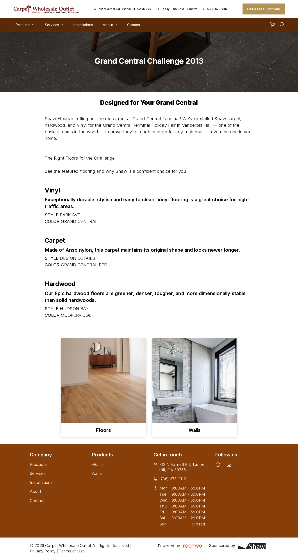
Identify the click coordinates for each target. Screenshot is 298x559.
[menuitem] (25, 25)
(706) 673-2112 (217, 9)
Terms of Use (72, 551)
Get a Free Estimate (263, 9)
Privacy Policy (43, 551)
